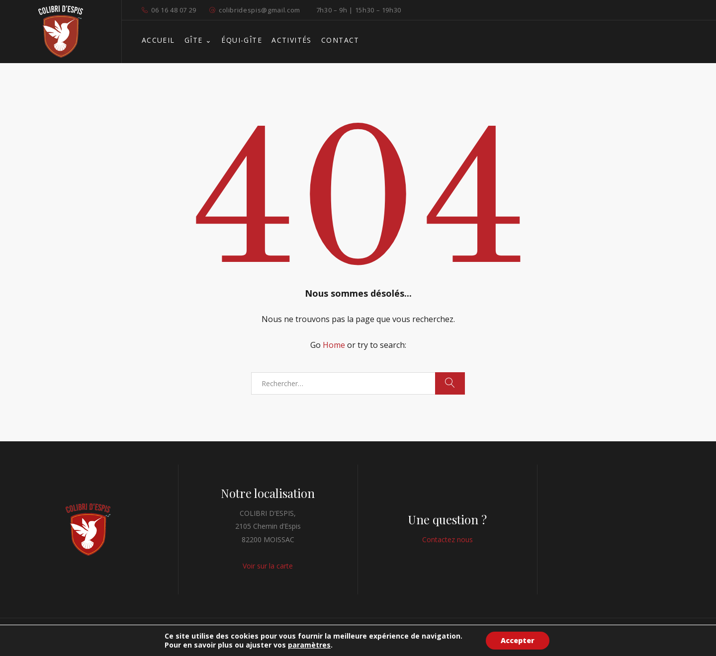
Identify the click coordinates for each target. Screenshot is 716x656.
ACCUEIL (158, 40)
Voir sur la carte (268, 566)
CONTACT (340, 40)
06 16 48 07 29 (173, 9)
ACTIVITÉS (291, 40)
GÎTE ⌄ (198, 40)
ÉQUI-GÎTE (241, 40)
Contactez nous (447, 539)
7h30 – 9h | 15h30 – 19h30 (358, 9)
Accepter (518, 640)
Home (334, 344)
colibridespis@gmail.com (259, 9)
